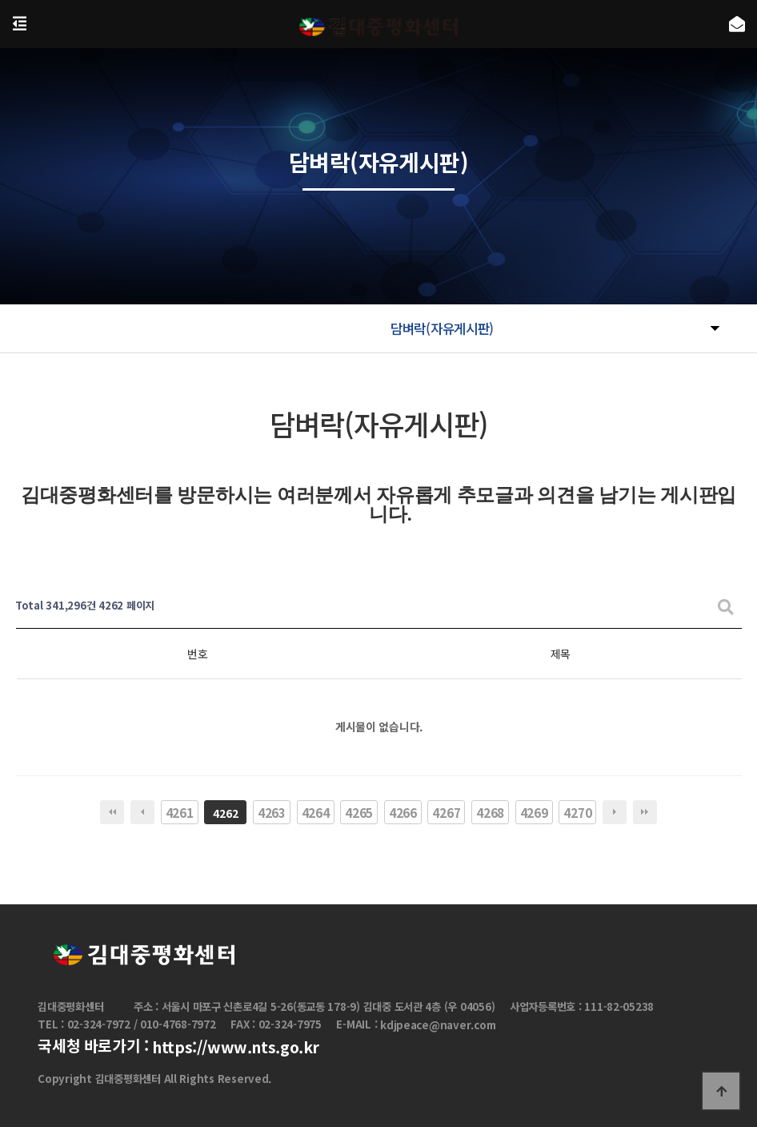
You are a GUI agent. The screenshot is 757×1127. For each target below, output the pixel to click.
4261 (180, 812)
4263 (272, 812)
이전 (142, 812)
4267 (446, 812)
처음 (112, 812)
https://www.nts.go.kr (235, 1047)
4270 (577, 812)
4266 (403, 812)
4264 (316, 812)
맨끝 (645, 812)
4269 (534, 812)
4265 (359, 812)
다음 (615, 812)
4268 (490, 812)
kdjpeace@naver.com (437, 1025)
